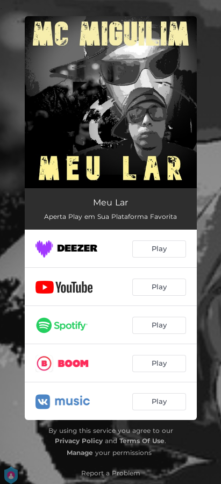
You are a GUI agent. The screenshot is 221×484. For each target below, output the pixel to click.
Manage (80, 453)
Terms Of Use (142, 441)
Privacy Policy (79, 441)
